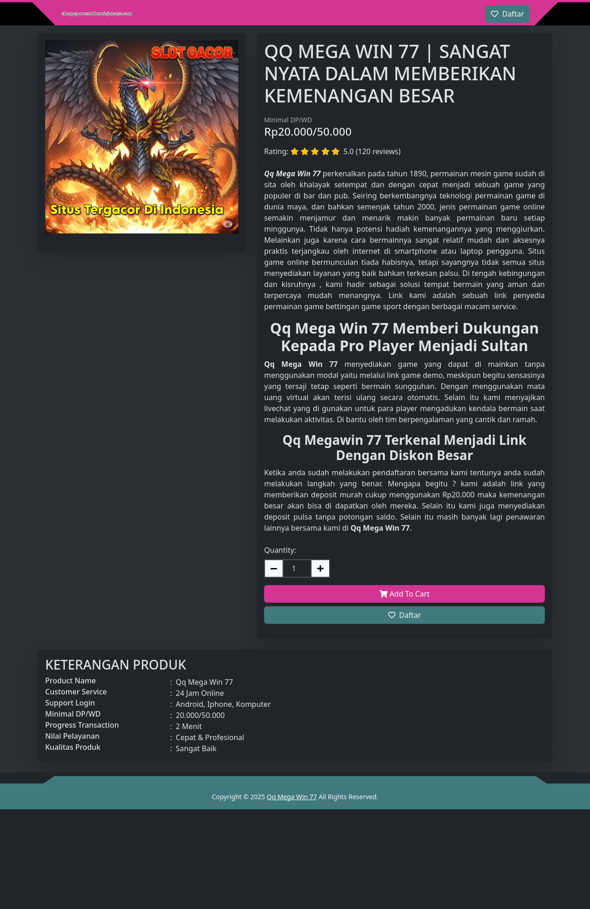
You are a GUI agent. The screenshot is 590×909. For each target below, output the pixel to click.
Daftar (404, 615)
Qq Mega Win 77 (292, 796)
